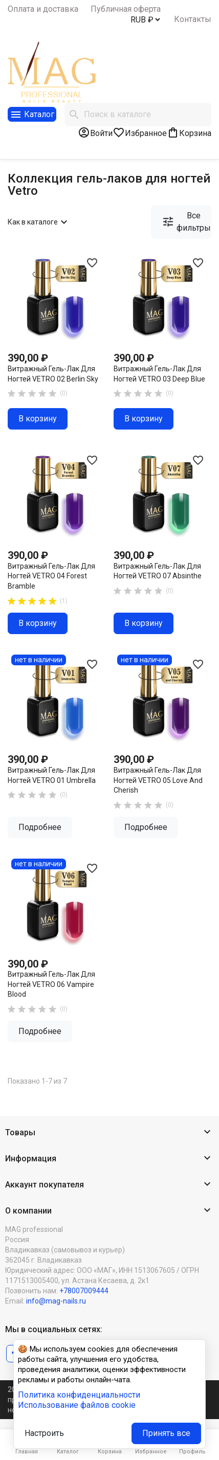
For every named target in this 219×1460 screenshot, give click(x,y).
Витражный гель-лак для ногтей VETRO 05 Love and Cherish (158, 780)
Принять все (166, 1433)
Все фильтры (186, 222)
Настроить (44, 1433)
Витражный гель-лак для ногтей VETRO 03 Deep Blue (159, 374)
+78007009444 (83, 1291)
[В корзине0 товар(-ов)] (189, 132)
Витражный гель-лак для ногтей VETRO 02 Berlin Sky (53, 374)
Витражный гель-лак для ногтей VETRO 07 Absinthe (158, 571)
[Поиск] (137, 114)
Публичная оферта (126, 9)
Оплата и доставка (43, 9)
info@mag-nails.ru (56, 1301)
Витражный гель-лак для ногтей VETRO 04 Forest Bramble (51, 576)
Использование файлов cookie (77, 1405)
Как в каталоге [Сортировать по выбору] (39, 222)
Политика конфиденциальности (79, 1395)
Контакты (192, 19)
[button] (109, 1133)
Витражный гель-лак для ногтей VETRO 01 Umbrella (52, 775)
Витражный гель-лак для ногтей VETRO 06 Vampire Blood (51, 984)
